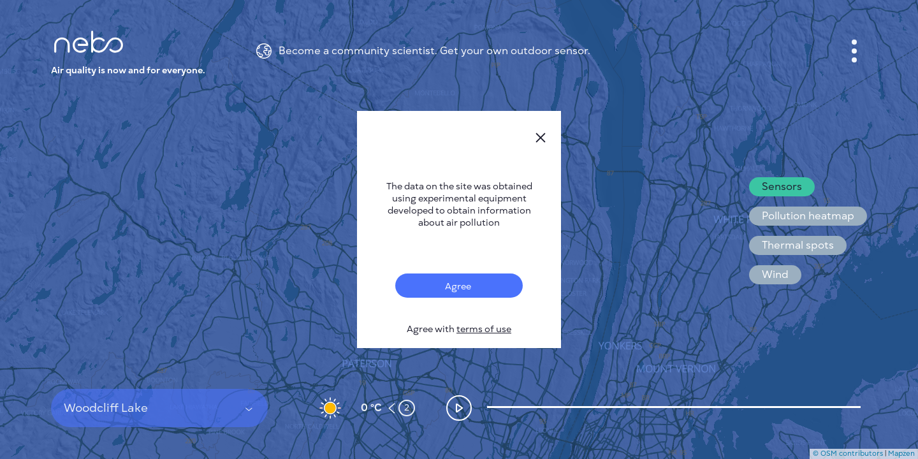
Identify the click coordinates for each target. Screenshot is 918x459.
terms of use (483, 329)
